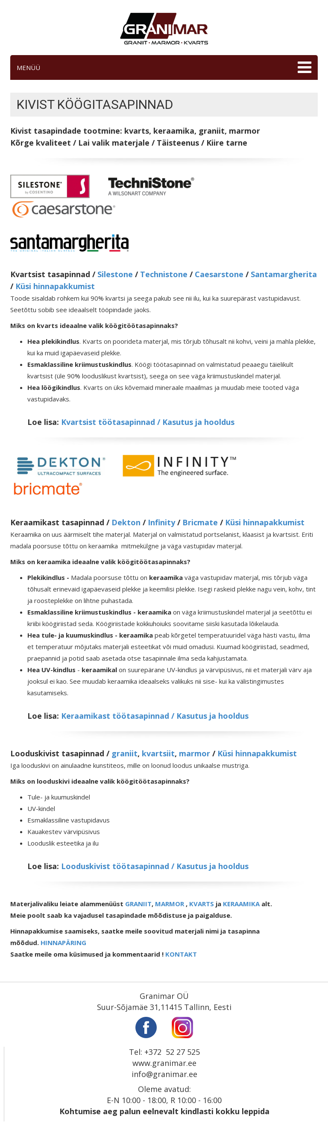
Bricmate (200, 522)
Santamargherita (284, 274)
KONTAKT (181, 954)
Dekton (126, 522)
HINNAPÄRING (63, 942)
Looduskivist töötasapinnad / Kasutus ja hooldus (155, 866)
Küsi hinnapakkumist (55, 286)
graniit (124, 753)
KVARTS (201, 903)
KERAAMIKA (241, 903)
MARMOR (169, 903)
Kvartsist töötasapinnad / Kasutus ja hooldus (147, 422)
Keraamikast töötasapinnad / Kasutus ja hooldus (155, 716)
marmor (194, 753)
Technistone (163, 274)
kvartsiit (158, 753)
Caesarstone (219, 274)
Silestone (115, 274)
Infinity (161, 522)
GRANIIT (138, 903)
